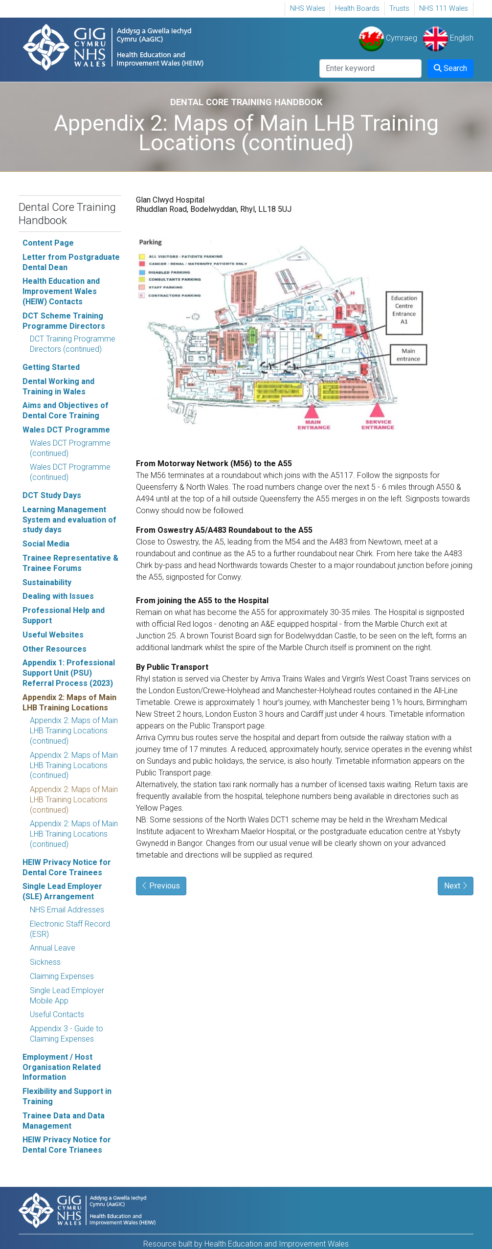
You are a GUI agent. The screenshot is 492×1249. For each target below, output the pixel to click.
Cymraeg (388, 38)
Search (450, 68)
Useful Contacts (57, 1014)
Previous (161, 885)
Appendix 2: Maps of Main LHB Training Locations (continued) (74, 731)
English (448, 38)
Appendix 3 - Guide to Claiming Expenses (66, 1034)
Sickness (45, 962)
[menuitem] (307, 9)
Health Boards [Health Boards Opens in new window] (357, 8)
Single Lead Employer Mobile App (67, 995)
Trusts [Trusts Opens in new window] (399, 8)
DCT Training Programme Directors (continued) (72, 344)
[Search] (370, 68)
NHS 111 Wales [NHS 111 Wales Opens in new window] (443, 8)
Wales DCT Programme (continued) (70, 448)
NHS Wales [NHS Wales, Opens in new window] (307, 8)
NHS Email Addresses (67, 909)
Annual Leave (52, 948)
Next (455, 885)
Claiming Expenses (62, 976)
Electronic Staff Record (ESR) (70, 929)
